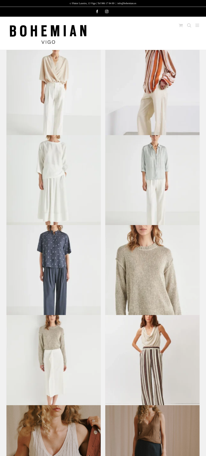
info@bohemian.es (126, 3)
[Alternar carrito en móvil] (181, 25)
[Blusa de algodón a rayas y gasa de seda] (152, 92)
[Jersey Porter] (152, 272)
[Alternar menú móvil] (197, 25)
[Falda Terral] (53, 362)
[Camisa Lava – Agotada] (152, 182)
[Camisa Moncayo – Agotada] (53, 272)
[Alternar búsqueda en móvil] (189, 25)
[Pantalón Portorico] (152, 362)
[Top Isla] (53, 182)
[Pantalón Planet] (53, 92)
